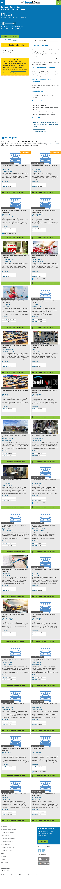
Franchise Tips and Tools (7, 847)
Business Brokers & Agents (8, 838)
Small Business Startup (7, 841)
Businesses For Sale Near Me (8, 829)
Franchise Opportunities (7, 832)
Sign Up (43, 841)
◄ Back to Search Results (10, 36)
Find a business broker (39, 131)
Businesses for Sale (6, 826)
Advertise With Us (5, 844)
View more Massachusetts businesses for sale (46, 122)
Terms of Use (4, 862)
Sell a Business (5, 835)
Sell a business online (39, 129)
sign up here (53, 144)
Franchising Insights (6, 850)
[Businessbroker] (30, 2)
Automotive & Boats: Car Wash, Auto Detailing (12, 33)
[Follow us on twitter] (43, 850)
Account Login (4, 853)
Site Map (3, 856)
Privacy (3, 859)
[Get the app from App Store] (43, 858)
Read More (5, 181)
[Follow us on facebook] (39, 850)
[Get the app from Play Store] (43, 863)
